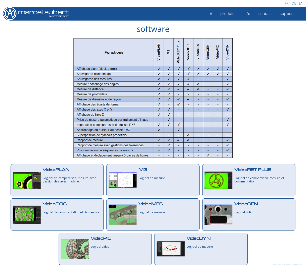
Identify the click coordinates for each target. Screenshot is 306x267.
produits (227, 14)
